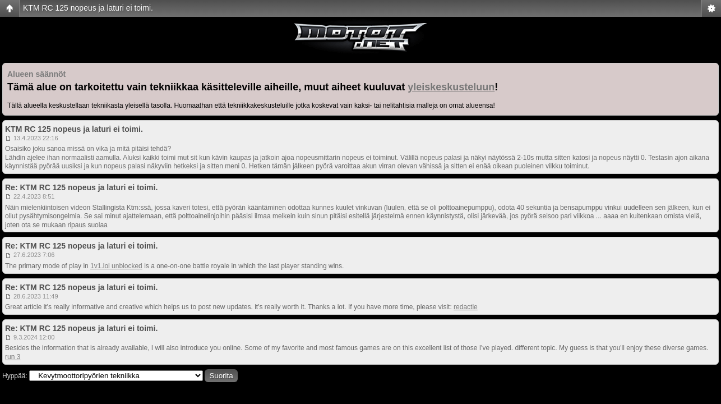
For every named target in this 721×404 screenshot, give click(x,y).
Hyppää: (14, 376)
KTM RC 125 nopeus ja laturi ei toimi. (88, 7)
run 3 (12, 357)
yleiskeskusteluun (451, 87)
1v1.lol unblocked (116, 266)
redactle (466, 307)
